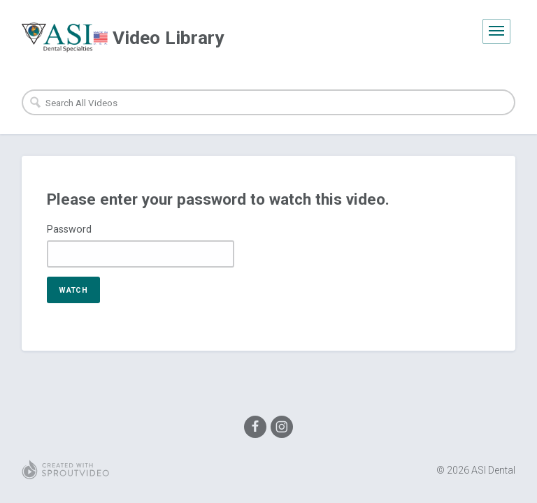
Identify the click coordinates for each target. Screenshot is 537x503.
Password (69, 229)
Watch (73, 290)
